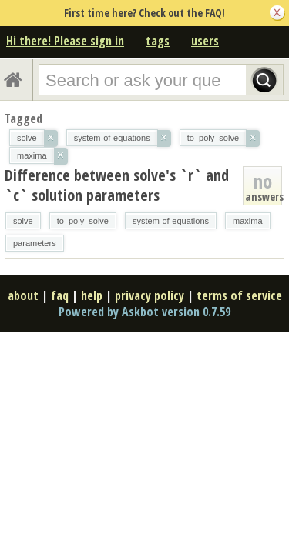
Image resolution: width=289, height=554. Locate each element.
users (205, 40)
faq (60, 295)
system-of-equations (171, 220)
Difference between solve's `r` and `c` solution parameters (117, 185)
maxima (248, 220)
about (23, 295)
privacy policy (149, 295)
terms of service (239, 295)
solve (23, 220)
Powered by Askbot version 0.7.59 (144, 311)
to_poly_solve (83, 220)
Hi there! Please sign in (65, 40)
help (91, 295)
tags (158, 40)
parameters (34, 243)
